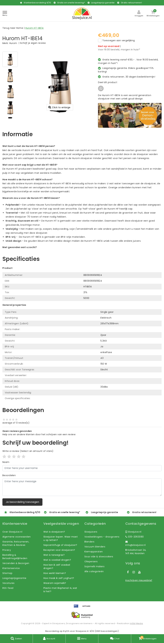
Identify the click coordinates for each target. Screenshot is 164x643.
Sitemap (7, 573)
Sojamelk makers (94, 566)
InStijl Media (136, 623)
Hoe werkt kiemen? (54, 573)
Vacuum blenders (94, 546)
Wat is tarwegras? (54, 555)
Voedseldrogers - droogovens (101, 536)
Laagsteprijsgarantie (14, 578)
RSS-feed (7, 588)
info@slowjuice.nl (135, 544)
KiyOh (66, 631)
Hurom (13, 43)
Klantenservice (11, 568)
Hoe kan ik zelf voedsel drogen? (56, 566)
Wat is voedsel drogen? (57, 559)
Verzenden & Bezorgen (15, 563)
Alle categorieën (94, 571)
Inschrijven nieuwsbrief (138, 580)
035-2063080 (134, 536)
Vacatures (8, 583)
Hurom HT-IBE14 (34, 28)
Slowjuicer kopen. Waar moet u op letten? (60, 538)
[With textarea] (82, 487)
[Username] (82, 468)
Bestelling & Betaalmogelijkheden (14, 556)
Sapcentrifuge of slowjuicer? (60, 545)
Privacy (6, 550)
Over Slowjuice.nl (12, 531)
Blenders (89, 541)
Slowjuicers (90, 531)
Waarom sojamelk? (54, 583)
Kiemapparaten (93, 551)
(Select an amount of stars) (27, 451)
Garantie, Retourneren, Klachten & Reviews (15, 543)
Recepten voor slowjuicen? (59, 550)
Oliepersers (91, 561)
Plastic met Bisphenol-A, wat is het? (60, 589)
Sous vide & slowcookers (98, 556)
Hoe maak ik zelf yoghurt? (58, 578)
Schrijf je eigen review (33, 43)
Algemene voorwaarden (16, 536)
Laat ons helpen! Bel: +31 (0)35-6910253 (25, 250)
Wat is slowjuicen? (54, 531)
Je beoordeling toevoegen (22, 502)
